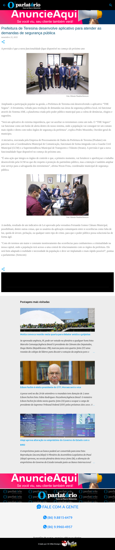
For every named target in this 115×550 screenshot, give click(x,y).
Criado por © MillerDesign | (57, 544)
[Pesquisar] (111, 5)
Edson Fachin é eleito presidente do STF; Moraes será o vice (50, 387)
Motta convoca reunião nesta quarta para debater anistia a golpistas (55, 334)
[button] (3, 42)
